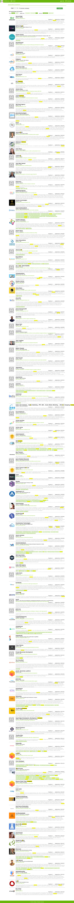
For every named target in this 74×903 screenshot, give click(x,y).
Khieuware (18, 181)
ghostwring (21, 824)
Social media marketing (20, 448)
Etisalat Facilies (20, 840)
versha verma (19, 427)
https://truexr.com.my (20, 476)
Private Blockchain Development (24, 652)
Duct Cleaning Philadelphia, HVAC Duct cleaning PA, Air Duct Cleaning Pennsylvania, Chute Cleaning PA (34, 632)
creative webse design (43, 551)
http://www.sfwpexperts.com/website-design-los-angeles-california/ (28, 369)
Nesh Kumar (19, 768)
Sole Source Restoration (22, 806)
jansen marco (19, 230)
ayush (17, 599)
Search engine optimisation (41, 450)
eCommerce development (22, 706)
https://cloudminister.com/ (20, 525)
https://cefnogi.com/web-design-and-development (25, 275)
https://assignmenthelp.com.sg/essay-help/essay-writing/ (26, 232)
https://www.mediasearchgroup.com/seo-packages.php (26, 192)
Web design (18, 40)
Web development (31, 705)
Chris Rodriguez (20, 761)
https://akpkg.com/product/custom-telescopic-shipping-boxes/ (27, 737)
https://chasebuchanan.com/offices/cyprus (24, 165)
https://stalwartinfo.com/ (20, 762)
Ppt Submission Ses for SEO (24, 751)
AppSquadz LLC (20, 491)
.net (25, 856)
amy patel (18, 298)
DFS (19, 81)
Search (59, 8)
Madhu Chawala (20, 348)
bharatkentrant (19, 42)
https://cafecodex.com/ (20, 791)
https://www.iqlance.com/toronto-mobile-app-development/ (27, 583)
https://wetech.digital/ (20, 28)
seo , (25, 450)
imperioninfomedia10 (21, 208)
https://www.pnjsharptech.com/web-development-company (27, 97)
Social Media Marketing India (22, 216)
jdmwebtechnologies (21, 113)
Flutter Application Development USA (24, 501)
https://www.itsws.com (20, 283)
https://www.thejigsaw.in (20, 61)
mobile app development (20, 254)
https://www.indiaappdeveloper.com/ (22, 300)
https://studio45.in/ (19, 890)
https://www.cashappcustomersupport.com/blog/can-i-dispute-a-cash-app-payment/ (31, 611)
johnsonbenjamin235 (21, 308)
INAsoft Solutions (20, 727)
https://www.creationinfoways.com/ (22, 221)
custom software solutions (41, 390)
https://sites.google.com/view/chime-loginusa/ (24, 537)
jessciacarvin (19, 832)
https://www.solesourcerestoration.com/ (23, 808)
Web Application (24, 868)
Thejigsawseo (19, 52)
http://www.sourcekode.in (20, 18)
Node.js (28, 856)
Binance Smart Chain (24, 781)
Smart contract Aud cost (22, 467)
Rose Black (19, 172)
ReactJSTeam (19, 256)
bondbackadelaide (20, 813)
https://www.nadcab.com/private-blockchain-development (26, 654)
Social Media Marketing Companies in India (48, 215)
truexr (17, 474)
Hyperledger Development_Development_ (29, 718)
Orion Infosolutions (21, 240)
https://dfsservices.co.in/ (20, 83)
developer (27, 263)
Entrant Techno (20, 34)
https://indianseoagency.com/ (21, 567)
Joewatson (18, 331)
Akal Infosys (19, 74)
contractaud (18, 759)
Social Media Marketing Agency (34, 215)
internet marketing (22, 228)
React (32, 856)
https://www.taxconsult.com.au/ (21, 662)
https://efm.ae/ (18, 842)
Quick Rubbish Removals (22, 459)
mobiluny (18, 155)
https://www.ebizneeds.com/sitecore (22, 851)
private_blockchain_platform (23, 671)
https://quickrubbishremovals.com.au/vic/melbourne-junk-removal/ (28, 461)
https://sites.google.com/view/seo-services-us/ (24, 575)
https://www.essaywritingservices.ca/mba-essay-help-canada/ (27, 834)
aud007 (18, 753)
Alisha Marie (19, 288)
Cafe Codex (19, 789)
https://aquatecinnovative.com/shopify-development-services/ (27, 647)
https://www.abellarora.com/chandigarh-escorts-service (26, 505)
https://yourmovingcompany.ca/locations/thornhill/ (25, 710)
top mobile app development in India (24, 776)
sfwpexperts (19, 367)
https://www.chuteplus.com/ (21, 628)
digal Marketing (28, 228)
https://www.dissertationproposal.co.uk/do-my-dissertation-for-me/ (28, 150)
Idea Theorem (19, 452)
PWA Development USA (39, 501)
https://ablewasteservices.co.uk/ (22, 144)
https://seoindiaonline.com (21, 557)
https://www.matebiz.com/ (20, 483)
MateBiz (18, 481)
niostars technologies (21, 200)
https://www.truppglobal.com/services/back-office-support (26, 681)
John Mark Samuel (20, 163)
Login (62, 1)
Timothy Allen (19, 735)
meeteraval (18, 394)
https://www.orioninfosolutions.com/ (22, 242)
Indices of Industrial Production (21, 741)
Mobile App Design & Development (55, 551)
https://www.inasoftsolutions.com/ (22, 729)
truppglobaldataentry (21, 616)
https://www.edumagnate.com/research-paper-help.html (26, 174)
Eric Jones (18, 888)
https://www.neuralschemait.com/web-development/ (25, 515)
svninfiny (18, 592)
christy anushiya (20, 420)
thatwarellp (18, 743)
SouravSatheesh (20, 411)
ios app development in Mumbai (56, 779)
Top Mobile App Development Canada (48, 765)
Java (17, 856)
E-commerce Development (20, 705)
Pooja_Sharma (19, 645)
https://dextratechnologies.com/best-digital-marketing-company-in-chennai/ (30, 422)
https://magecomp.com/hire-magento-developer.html (25, 318)
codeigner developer (19, 263)
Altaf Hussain (19, 357)
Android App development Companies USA (23, 500)
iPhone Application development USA (40, 500)
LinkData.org (6, 1)
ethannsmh (19, 249)
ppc (26, 188)
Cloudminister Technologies (23, 523)
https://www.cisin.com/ (20, 862)
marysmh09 (19, 132)
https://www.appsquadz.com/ (21, 493)
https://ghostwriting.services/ (21, 826)
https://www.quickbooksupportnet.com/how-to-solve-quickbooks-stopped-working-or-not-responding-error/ (36, 333)
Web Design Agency (24, 489)
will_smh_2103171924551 (23, 265)
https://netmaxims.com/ (20, 698)
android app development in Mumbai (40, 779)
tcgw (17, 881)
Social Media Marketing (22, 213)
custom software (50, 390)
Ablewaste (21, 142)
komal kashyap (20, 503)
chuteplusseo (19, 626)
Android (20, 856)
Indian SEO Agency (21, 565)
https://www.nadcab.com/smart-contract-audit (24, 469)
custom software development (30, 390)
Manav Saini (19, 324)
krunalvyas (18, 582)
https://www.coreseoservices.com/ (22, 326)
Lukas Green (19, 573)
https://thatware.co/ (19, 745)
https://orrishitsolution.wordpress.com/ (23, 429)
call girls (17, 511)
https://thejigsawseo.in (20, 54)
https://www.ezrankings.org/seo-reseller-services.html (26, 290)
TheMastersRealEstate (21, 796)
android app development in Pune (23, 779)
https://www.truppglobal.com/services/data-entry (25, 618)
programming (18, 402)
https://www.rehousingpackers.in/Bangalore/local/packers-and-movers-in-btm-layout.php (32, 601)
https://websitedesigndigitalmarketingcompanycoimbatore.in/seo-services (29, 443)
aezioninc (18, 383)
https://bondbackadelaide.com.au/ (22, 815)
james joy (18, 609)
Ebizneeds (18, 849)
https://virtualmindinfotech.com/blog (22, 545)
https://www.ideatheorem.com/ (21, 454)
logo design (56, 705)
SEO (22, 188)
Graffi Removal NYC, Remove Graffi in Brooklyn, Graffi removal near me (29, 633)
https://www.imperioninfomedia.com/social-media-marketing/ (27, 210)
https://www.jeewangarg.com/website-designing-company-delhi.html (28, 91)
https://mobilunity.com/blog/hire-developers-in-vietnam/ (26, 157)
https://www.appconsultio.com (21, 770)
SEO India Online (20, 555)
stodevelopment (20, 434)
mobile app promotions (32, 450)
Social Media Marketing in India (51, 216)
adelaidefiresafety (20, 871)
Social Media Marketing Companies (22, 215)
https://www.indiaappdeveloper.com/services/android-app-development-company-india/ (32, 396)
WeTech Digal (19, 26)
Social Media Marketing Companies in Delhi (37, 216)
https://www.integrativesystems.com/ (22, 637)
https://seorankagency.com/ (21, 106)
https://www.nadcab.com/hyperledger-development (25, 720)
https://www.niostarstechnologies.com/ (23, 202)
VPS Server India (20, 66)
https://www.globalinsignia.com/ (22, 413)
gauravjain (18, 316)
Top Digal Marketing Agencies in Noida (31, 551)
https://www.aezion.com (20, 385)
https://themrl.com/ (19, 798)
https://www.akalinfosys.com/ (21, 76)
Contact (13, 1)
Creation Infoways (20, 219)
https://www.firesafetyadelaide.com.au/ (23, 873)
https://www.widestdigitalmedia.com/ (22, 350)
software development (21, 590)
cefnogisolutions (20, 273)
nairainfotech (19, 688)
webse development (45, 263)
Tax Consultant (20, 660)
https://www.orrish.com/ (20, 379)
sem (50, 450)
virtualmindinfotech (21, 543)
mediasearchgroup (20, 190)
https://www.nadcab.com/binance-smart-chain (24, 783)
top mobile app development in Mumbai (41, 776)
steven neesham (20, 535)
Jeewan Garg (19, 89)
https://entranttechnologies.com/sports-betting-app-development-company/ (30, 44)
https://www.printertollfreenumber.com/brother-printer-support (27, 134)
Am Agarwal (19, 860)
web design (40, 705)
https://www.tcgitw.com (20, 883)
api (24, 188)
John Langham (19, 340)
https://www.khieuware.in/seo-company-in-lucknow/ (25, 183)
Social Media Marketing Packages (34, 213)
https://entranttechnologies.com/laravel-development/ (26, 36)
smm (48, 450)
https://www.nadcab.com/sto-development (23, 436)
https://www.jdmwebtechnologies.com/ (23, 115)
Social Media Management (34, 217)
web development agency (49, 705)
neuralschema (20, 513)
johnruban (18, 679)
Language (68, 1)
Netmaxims (19, 696)
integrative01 (19, 635)
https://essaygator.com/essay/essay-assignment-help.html (27, 342)
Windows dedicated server (30, 533)
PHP (23, 856)
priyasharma (19, 377)
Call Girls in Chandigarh (24, 511)
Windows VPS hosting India (20, 533)
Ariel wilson (19, 148)
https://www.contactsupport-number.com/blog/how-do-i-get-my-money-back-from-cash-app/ (33, 267)
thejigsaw (18, 59)
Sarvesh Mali (19, 16)
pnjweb (20, 95)
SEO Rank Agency (20, 104)
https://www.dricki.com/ (20, 124)
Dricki (17, 122)
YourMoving (21, 708)
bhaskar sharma (20, 281)
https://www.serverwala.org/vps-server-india (24, 68)
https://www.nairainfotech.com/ (21, 690)
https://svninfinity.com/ (20, 594)
